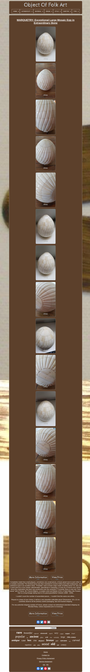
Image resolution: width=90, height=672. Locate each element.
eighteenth (36, 633)
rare (19, 632)
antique (16, 640)
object (41, 641)
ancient (34, 636)
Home (46, 652)
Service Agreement (45, 661)
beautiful (28, 633)
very (56, 633)
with (34, 645)
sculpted (61, 633)
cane (23, 640)
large (63, 637)
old (53, 644)
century (63, 645)
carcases (63, 640)
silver (38, 645)
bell (58, 645)
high (70, 641)
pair (57, 641)
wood (45, 644)
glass (41, 637)
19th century (71, 637)
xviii (46, 637)
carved (76, 640)
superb (50, 633)
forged (73, 633)
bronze (50, 640)
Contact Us (45, 655)
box (29, 640)
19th (35, 640)
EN (44, 665)
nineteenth (43, 633)
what (51, 637)
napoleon (28, 645)
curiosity (56, 637)
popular (20, 636)
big (27, 637)
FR (47, 665)
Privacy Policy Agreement (45, 658)
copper (67, 633)
